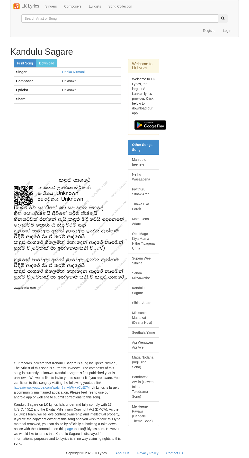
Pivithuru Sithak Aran (141, 191)
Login (227, 31)
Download (46, 63)
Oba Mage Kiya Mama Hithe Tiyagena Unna (143, 241)
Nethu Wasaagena (141, 176)
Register (209, 31)
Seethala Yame (143, 332)
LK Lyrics (26, 6)
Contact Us (174, 453)
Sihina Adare (141, 303)
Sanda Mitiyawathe (141, 275)
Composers (73, 6)
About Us (123, 453)
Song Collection (120, 6)
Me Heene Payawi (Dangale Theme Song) (142, 413)
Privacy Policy (147, 453)
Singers (51, 6)
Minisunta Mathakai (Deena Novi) (142, 317)
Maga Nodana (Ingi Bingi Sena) (142, 362)
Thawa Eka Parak (140, 206)
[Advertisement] (67, 142)
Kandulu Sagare (138, 290)
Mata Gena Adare (140, 221)
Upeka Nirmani (73, 72)
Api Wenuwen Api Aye (142, 345)
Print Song (25, 63)
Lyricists (95, 6)
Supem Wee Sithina (141, 260)
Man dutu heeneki (139, 162)
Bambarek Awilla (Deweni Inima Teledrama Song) (143, 386)
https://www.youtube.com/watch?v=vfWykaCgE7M (52, 387)
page (69, 429)
